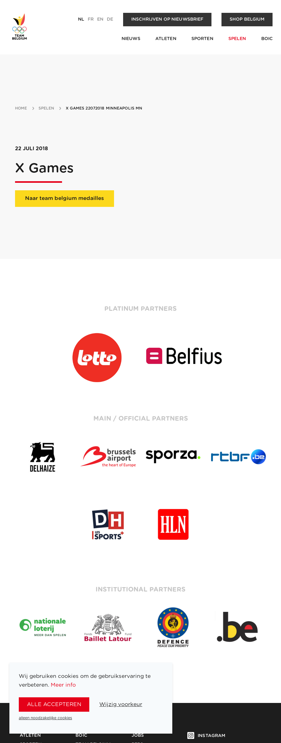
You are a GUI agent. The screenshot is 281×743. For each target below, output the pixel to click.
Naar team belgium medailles (64, 198)
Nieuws (131, 39)
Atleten (165, 39)
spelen (47, 108)
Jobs (138, 735)
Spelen (237, 39)
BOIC (267, 39)
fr (91, 19)
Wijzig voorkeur (120, 704)
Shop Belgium (247, 19)
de (110, 19)
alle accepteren (54, 704)
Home (21, 108)
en (100, 19)
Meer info (63, 685)
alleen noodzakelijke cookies (45, 718)
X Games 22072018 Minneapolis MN (104, 108)
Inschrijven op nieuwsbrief (167, 19)
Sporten (202, 39)
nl (81, 19)
